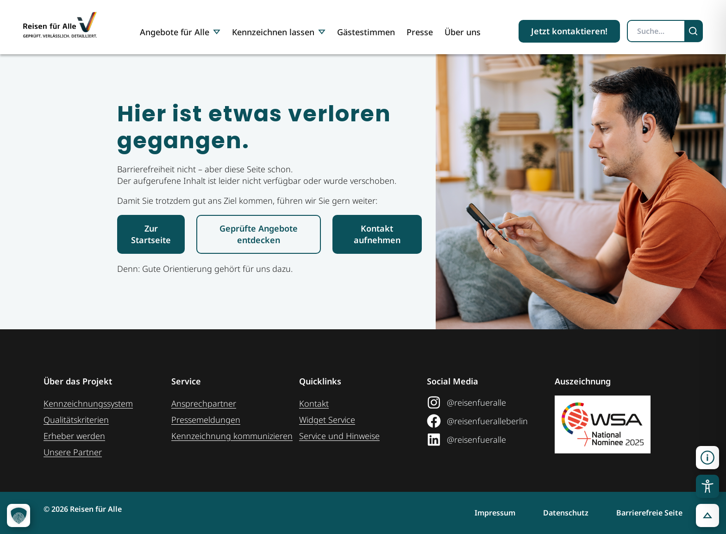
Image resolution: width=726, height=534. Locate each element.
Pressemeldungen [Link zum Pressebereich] (205, 419)
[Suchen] (694, 31)
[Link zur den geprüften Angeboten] (258, 234)
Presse (420, 32)
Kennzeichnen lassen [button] (278, 32)
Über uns (462, 32)
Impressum (495, 513)
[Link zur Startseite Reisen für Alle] (151, 234)
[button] (707, 515)
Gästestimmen (366, 32)
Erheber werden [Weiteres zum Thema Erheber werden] (74, 435)
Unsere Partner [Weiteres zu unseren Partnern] (73, 452)
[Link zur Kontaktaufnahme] (377, 234)
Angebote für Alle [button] (180, 32)
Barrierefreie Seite (649, 513)
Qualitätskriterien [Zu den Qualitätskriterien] (76, 419)
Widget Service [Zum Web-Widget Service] (327, 419)
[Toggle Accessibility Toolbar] (707, 486)
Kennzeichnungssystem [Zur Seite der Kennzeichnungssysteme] (88, 403)
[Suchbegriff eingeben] (656, 31)
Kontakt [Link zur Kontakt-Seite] (314, 403)
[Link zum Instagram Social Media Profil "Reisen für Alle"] (491, 402)
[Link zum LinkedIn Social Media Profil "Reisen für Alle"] (491, 439)
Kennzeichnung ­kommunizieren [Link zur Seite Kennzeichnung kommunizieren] (232, 435)
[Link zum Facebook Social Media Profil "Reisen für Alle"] (491, 421)
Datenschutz (565, 513)
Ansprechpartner (203, 403)
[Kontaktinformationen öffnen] (707, 457)
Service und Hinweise (339, 435)
